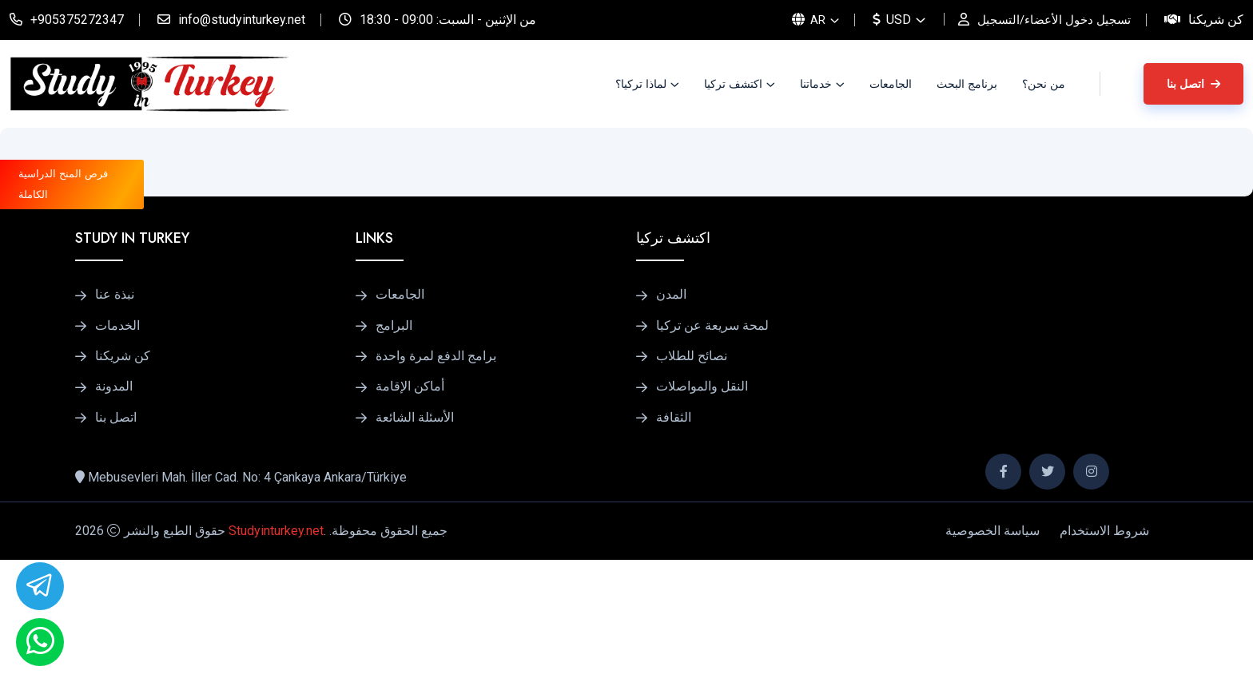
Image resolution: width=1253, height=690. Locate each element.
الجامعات (890, 84)
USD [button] (884, 19)
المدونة (114, 515)
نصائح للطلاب (691, 481)
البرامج (394, 448)
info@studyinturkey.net (241, 19)
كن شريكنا (1215, 19)
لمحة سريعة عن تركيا (712, 448)
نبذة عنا (114, 414)
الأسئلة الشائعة (415, 548)
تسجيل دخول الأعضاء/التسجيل (1050, 19)
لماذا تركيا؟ (640, 84)
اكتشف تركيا (733, 84)
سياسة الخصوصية (992, 660)
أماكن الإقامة (410, 515)
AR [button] (799, 19)
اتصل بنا (1193, 84)
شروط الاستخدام (1104, 660)
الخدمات (117, 448)
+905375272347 (77, 19)
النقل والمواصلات (702, 515)
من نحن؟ (1043, 84)
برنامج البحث (967, 84)
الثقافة (673, 548)
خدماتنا (816, 84)
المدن (671, 414)
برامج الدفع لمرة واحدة (436, 481)
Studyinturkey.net (276, 660)
